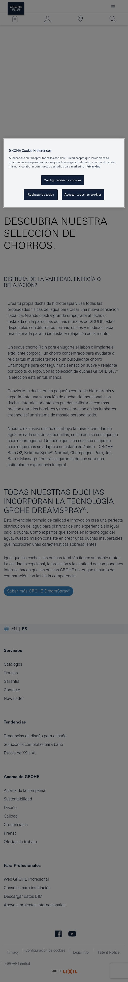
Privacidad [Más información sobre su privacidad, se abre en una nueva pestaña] (93, 166)
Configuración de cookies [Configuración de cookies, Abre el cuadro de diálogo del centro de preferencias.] (62, 180)
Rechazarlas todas (41, 194)
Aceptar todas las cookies (83, 194)
